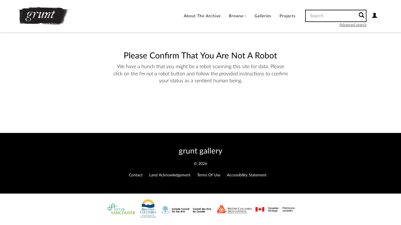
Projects (287, 16)
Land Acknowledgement (169, 175)
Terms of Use (208, 175)
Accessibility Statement (246, 175)
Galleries (263, 16)
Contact (136, 175)
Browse (237, 16)
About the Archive (202, 16)
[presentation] (197, 102)
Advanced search (352, 25)
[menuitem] (202, 16)
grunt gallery (200, 151)
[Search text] (331, 15)
